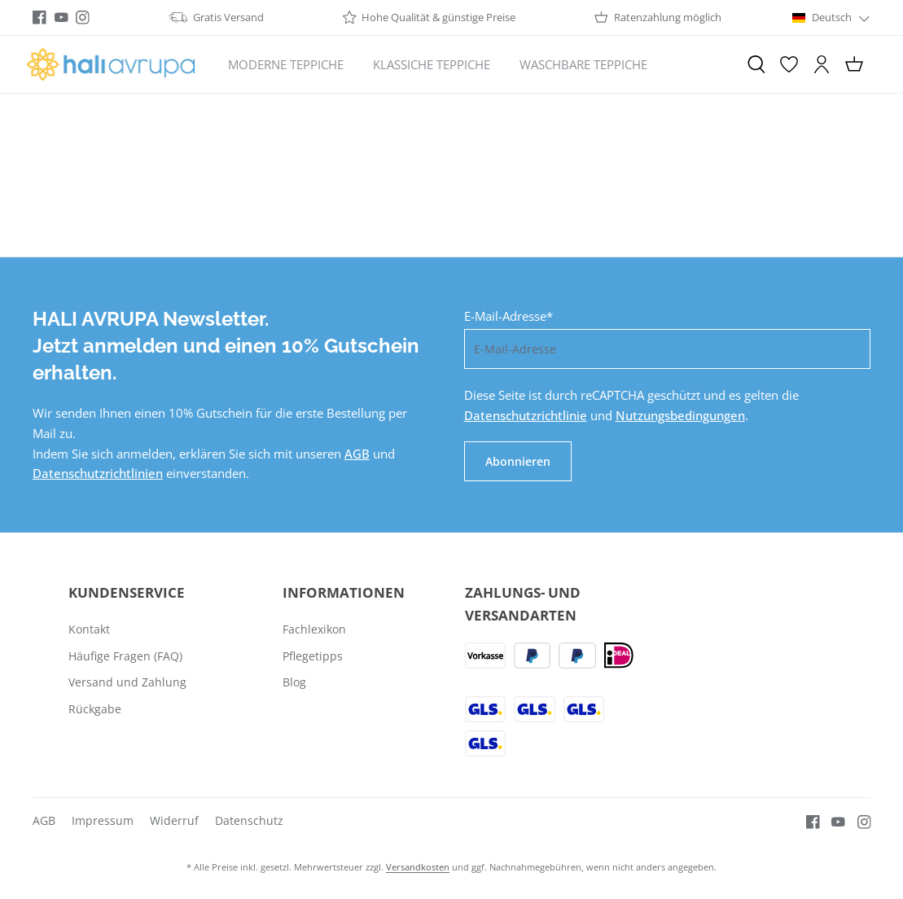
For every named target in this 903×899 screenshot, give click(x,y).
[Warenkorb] (854, 64)
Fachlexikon (314, 629)
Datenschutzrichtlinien (98, 473)
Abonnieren (517, 461)
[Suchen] (756, 64)
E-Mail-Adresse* (508, 316)
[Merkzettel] (789, 64)
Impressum (103, 820)
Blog (294, 682)
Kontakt (89, 629)
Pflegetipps (313, 656)
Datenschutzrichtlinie (525, 415)
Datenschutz (249, 820)
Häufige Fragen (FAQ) (125, 656)
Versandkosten (417, 867)
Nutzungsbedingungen (680, 415)
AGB (357, 453)
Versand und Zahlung (127, 682)
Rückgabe (94, 709)
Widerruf (174, 820)
